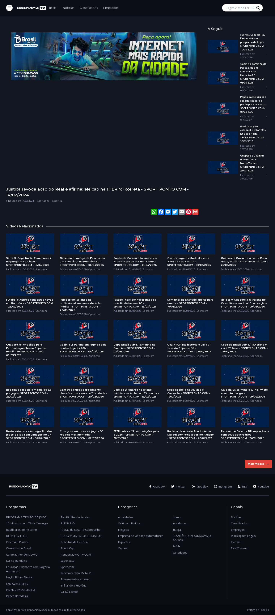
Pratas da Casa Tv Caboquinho (80, 529)
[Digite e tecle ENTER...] (242, 7)
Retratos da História (74, 542)
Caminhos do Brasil (18, 548)
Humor (177, 517)
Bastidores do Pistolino (21, 529)
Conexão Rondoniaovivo (21, 554)
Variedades (179, 552)
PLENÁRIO (68, 523)
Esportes (124, 542)
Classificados (89, 8)
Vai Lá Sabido (69, 591)
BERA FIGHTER (16, 536)
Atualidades (125, 517)
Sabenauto (67, 560)
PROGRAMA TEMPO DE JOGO (26, 517)
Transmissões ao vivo (75, 579)
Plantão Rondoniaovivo (75, 517)
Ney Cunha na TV (17, 583)
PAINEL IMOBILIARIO (20, 589)
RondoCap (67, 548)
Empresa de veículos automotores (140, 536)
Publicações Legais (243, 536)
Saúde (176, 546)
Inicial (53, 8)
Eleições (123, 529)
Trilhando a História (73, 585)
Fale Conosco (239, 548)
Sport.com (67, 567)
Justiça (176, 529)
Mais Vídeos (258, 464)
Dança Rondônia (16, 560)
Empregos (110, 8)
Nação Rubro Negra (19, 577)
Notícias (68, 8)
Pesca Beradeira (17, 596)
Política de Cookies (258, 610)
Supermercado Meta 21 (76, 573)
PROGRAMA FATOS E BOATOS (81, 536)
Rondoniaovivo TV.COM (76, 554)
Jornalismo (179, 523)
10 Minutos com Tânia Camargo (27, 523)
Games (122, 548)
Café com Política (17, 542)
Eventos (236, 542)
